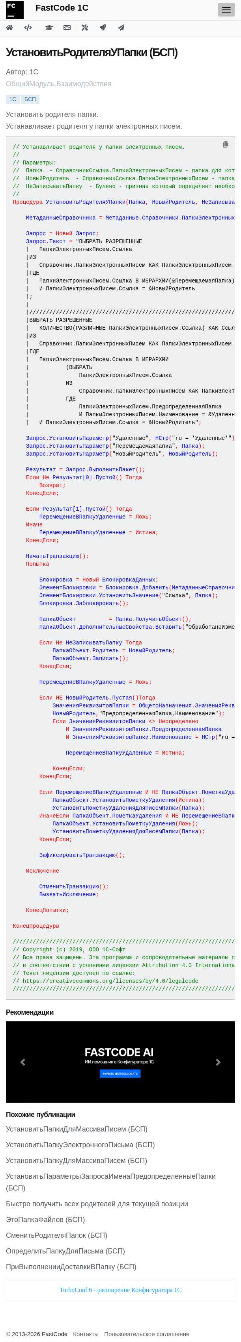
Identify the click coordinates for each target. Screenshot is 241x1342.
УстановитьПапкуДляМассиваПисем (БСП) (76, 1161)
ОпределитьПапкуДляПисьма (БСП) (65, 1251)
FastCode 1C (61, 8)
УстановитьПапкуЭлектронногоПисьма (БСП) (80, 1145)
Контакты (86, 1334)
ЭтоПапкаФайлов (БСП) (45, 1220)
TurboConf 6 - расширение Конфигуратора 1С (120, 1290)
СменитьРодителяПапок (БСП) (56, 1235)
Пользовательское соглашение (146, 1334)
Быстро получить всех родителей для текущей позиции (97, 1204)
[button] (23, 1062)
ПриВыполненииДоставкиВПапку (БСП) (71, 1267)
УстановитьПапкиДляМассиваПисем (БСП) (77, 1129)
